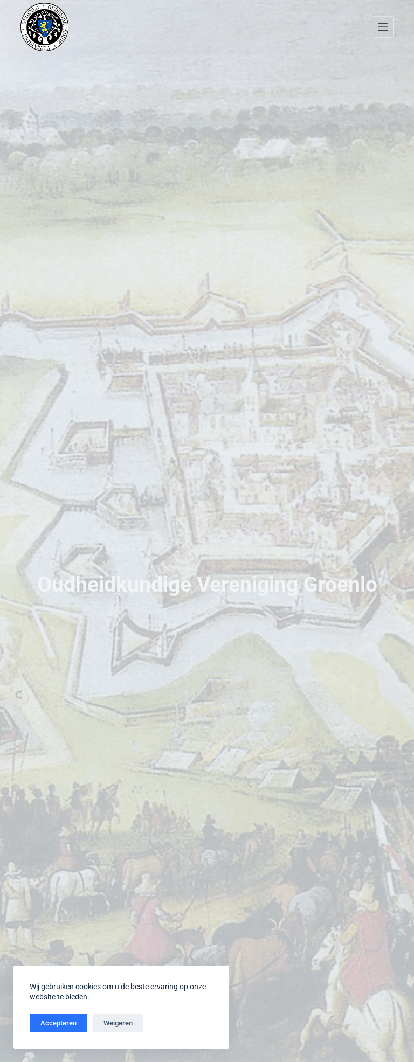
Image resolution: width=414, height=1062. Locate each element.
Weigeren (118, 1023)
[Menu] (383, 27)
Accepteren (58, 1023)
